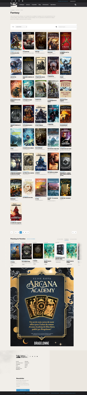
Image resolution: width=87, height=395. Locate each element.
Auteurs (28, 4)
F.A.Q (17, 365)
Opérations (53, 4)
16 (25, 232)
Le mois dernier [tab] (60, 239)
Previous (73, 232)
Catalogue (21, 4)
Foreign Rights (73, 1)
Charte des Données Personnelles (44, 393)
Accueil (17, 361)
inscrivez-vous (23, 390)
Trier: (13, 26)
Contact (26, 364)
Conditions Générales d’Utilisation (32, 393)
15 (23, 232)
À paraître (34, 4)
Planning (26, 361)
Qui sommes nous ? (19, 362)
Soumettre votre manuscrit (63, 1)
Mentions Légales (22, 393)
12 (15, 232)
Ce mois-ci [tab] (67, 239)
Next (75, 232)
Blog (40, 4)
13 (18, 232)
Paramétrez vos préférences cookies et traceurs (68, 393)
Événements (46, 4)
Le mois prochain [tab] (73, 239)
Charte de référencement (55, 393)
